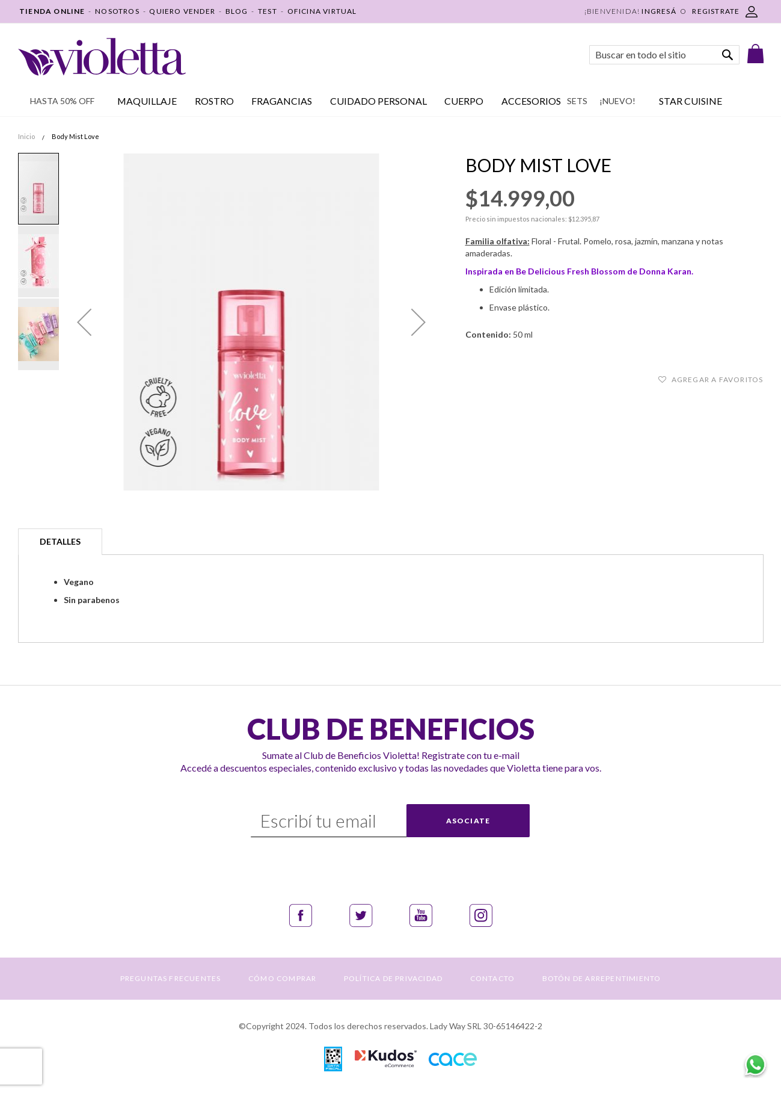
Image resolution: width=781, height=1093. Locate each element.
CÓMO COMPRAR (282, 978)
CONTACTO (492, 978)
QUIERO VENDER (182, 11)
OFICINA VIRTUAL (322, 11)
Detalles (60, 541)
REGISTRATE (716, 11)
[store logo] (102, 57)
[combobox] (664, 54)
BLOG (236, 11)
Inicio (26, 136)
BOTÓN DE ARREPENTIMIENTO (601, 978)
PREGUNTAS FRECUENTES (170, 978)
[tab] (60, 541)
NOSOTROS (117, 11)
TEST (267, 11)
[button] (84, 322)
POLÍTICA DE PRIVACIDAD (393, 978)
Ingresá (659, 11)
